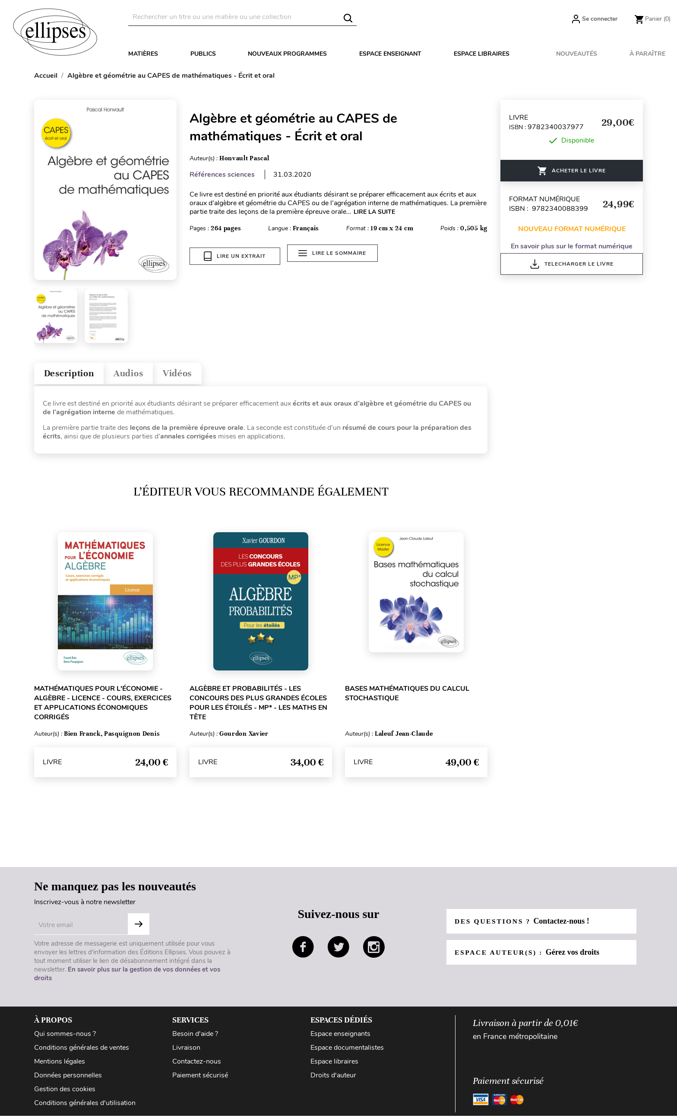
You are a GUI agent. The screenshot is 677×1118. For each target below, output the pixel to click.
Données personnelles (68, 1077)
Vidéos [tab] (190, 374)
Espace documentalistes (347, 1049)
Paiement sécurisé (200, 1077)
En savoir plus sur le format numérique (572, 246)
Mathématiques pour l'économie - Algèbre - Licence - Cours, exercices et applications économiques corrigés (102, 705)
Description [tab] (72, 374)
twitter (338, 949)
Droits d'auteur (333, 1077)
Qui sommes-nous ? (65, 1036)
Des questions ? (523, 923)
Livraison (186, 1049)
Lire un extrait (235, 256)
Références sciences (222, 174)
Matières (143, 54)
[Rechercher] (242, 17)
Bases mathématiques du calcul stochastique (407, 695)
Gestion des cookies (64, 1091)
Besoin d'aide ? (195, 1036)
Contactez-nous (196, 1063)
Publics (203, 54)
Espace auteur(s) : (528, 954)
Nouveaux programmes (287, 54)
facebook (303, 949)
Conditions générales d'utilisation (85, 1105)
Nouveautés (576, 54)
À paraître (647, 54)
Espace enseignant (390, 54)
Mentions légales (59, 1063)
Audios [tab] (137, 374)
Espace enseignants (340, 1036)
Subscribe (138, 926)
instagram (374, 949)
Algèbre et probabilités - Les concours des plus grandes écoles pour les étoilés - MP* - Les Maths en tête (258, 705)
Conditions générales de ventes (81, 1049)
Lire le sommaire (334, 256)
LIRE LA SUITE (374, 212)
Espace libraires (481, 54)
